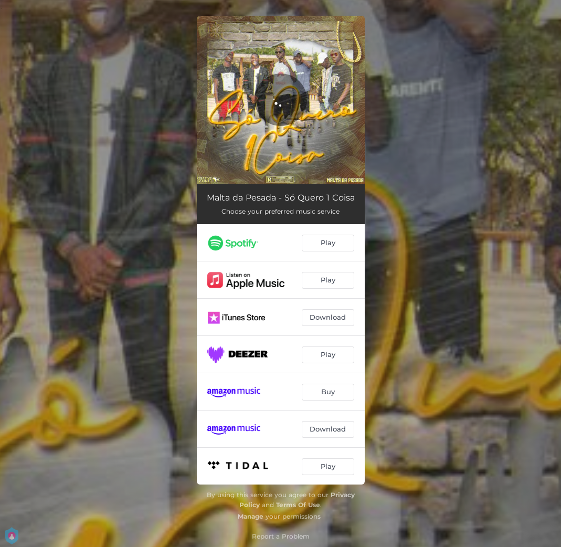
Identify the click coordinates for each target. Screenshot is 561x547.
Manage (250, 516)
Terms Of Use (298, 505)
